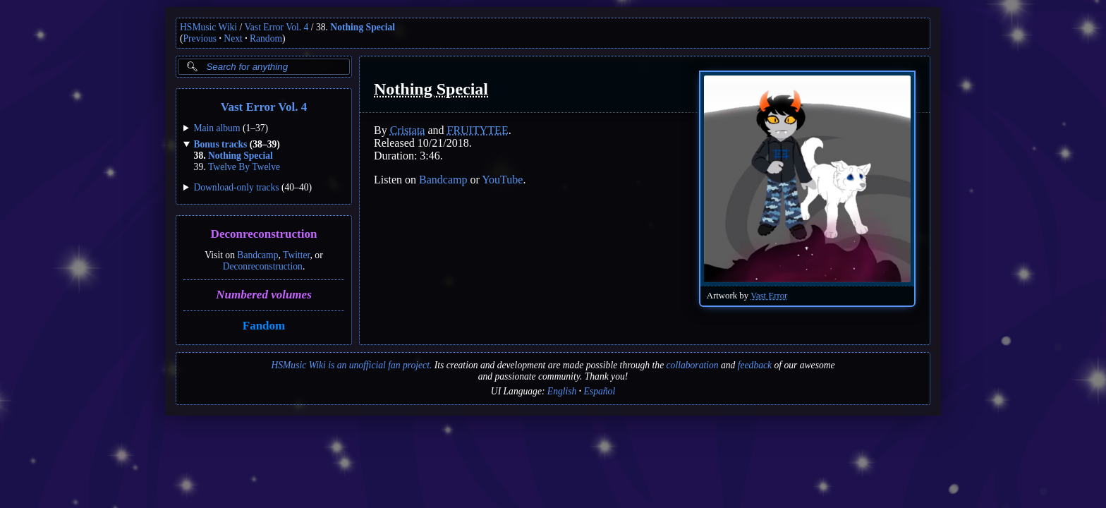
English (562, 391)
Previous (200, 38)
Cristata (407, 130)
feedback (755, 365)
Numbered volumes (264, 294)
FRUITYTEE (478, 130)
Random (266, 38)
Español (600, 391)
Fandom (264, 325)
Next (233, 38)
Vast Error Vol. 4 (277, 27)
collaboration (693, 365)
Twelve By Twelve (244, 167)
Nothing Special (362, 27)
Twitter (296, 255)
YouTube (502, 180)
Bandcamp (257, 255)
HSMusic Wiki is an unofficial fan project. (351, 365)
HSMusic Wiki (208, 27)
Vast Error (768, 296)
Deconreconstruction (264, 234)
